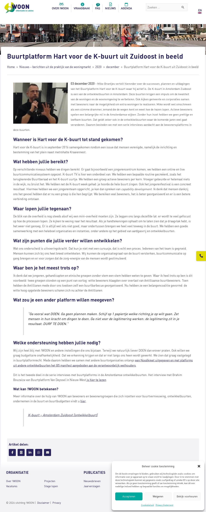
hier (82, 400)
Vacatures (11, 485)
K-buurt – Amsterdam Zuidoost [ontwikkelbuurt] (63, 414)
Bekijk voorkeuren (187, 496)
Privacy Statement (164, 505)
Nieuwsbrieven (92, 480)
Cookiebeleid (147, 505)
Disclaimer (43, 502)
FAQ (97, 7)
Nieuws (110, 7)
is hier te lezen (96, 379)
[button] (199, 466)
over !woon (60, 7)
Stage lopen (51, 485)
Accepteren (128, 496)
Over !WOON (13, 480)
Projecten (49, 480)
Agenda (126, 7)
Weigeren (158, 496)
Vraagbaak (82, 7)
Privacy (56, 502)
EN (200, 10)
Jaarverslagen (92, 485)
